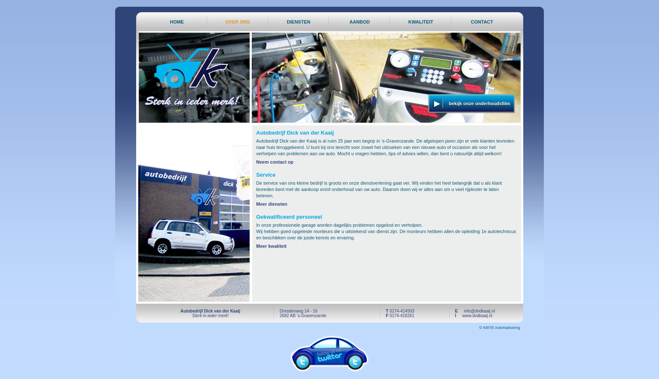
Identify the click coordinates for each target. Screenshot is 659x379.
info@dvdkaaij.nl (479, 311)
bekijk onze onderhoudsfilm (479, 103)
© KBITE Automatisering (499, 328)
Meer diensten (271, 204)
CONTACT (482, 21)
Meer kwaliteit (271, 246)
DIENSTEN (299, 21)
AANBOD (360, 21)
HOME (177, 21)
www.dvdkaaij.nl (477, 315)
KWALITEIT (421, 21)
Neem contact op (275, 161)
